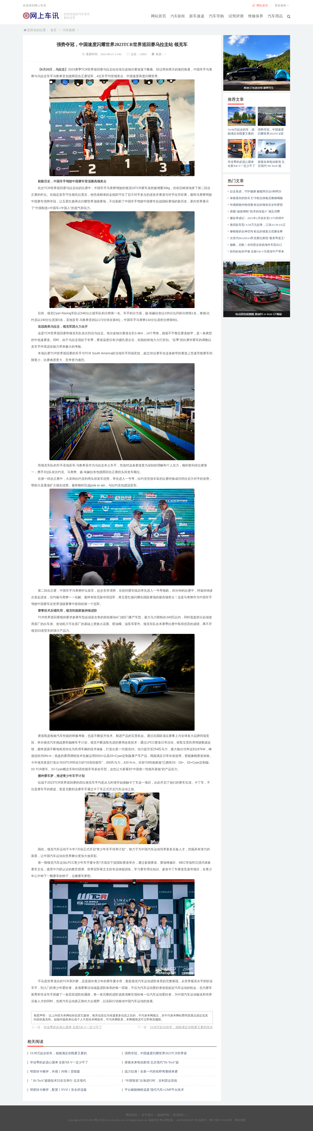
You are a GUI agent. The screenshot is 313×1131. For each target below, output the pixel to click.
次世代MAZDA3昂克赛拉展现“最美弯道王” (257, 238)
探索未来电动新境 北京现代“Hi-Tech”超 (152, 1062)
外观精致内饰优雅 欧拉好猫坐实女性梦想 (256, 204)
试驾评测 (238, 16)
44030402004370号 (187, 1120)
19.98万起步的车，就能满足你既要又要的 (58, 1053)
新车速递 (201, 16)
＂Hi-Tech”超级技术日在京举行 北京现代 (58, 1080)
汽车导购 (219, 16)
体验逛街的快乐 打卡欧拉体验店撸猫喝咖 (256, 198)
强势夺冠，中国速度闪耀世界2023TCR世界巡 (156, 1053)
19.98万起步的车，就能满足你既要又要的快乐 (181, 1027)
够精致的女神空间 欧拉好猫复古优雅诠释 (256, 231)
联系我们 (179, 1115)
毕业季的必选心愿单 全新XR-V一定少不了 (73, 1027)
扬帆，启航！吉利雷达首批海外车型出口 (256, 244)
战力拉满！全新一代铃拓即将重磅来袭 (151, 1071)
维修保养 (257, 16)
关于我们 (147, 1115)
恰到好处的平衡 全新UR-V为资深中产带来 (257, 251)
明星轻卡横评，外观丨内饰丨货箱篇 (55, 1071)
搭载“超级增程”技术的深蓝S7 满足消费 (255, 211)
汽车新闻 (182, 16)
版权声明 (163, 1115)
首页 (53, 30)
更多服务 (282, 5)
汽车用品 (275, 16)
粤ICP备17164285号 (220, 1120)
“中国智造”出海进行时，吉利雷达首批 (151, 1080)
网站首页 (163, 16)
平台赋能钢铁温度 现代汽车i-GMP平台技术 (154, 1089)
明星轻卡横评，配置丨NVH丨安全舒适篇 (58, 1089)
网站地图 (240, 1120)
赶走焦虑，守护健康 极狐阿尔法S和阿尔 (255, 191)
